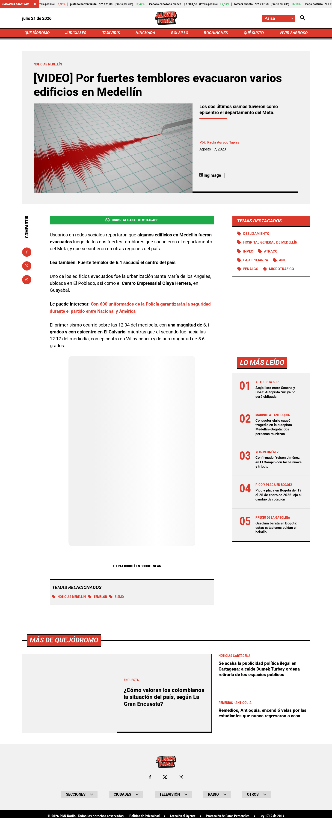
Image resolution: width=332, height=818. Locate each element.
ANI (284, 262)
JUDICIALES (77, 33)
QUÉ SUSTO (253, 33)
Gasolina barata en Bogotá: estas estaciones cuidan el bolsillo (278, 530)
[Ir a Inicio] (166, 19)
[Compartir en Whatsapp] (26, 281)
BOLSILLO (179, 33)
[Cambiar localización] (278, 18)
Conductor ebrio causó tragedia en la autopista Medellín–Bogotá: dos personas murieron (275, 430)
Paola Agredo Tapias (224, 144)
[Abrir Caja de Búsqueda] (302, 18)
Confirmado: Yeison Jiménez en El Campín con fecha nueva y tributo (277, 465)
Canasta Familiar (16, 4)
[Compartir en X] (26, 267)
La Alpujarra (256, 262)
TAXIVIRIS (112, 33)
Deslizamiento (257, 235)
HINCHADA (146, 33)
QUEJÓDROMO (37, 33)
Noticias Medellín (70, 599)
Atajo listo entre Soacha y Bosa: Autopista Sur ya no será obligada (276, 394)
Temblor (101, 599)
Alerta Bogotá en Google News (132, 568)
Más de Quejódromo (65, 805)
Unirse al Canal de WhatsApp (132, 222)
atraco (272, 253)
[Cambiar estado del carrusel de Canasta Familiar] (37, 4)
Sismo (122, 599)
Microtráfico (283, 271)
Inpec (248, 253)
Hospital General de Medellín (272, 244)
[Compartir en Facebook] (26, 253)
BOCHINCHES (215, 33)
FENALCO (251, 271)
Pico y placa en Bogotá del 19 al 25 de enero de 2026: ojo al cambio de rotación (277, 498)
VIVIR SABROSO (293, 33)
